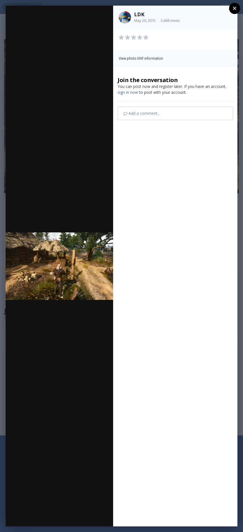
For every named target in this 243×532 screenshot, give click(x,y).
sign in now (128, 92)
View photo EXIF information (141, 58)
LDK (139, 14)
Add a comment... (141, 113)
